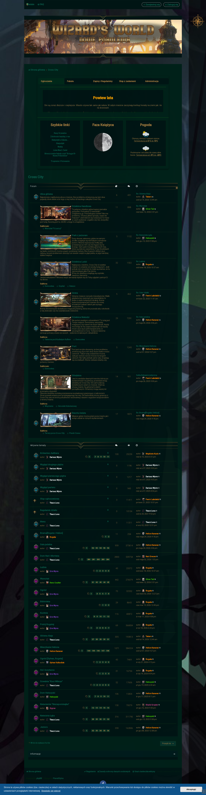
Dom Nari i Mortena (49, 556)
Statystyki (60, 143)
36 (108, 731)
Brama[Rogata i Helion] (51, 533)
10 (104, 457)
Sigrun (52, 708)
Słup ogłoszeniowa (49, 498)
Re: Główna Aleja (143, 194)
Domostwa (48, 286)
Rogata (149, 264)
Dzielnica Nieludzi (80, 317)
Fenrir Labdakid (152, 296)
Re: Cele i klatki (142, 293)
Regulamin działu (48, 510)
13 (97, 708)
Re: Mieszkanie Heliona (146, 346)
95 (104, 548)
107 (103, 651)
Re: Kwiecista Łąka (144, 235)
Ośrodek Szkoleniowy (66, 406)
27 (93, 639)
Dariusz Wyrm (56, 457)
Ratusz (71, 286)
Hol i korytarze (47, 670)
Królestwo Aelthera (49, 453)
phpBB (39, 778)
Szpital (61, 286)
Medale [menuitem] (30, 4)
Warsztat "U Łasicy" (52, 228)
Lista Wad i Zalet (60, 150)
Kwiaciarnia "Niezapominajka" (54, 704)
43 (100, 582)
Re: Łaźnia (140, 261)
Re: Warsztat (141, 206)
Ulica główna (46, 194)
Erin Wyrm (54, 571)
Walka (60, 147)
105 (93, 651)
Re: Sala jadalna (143, 317)
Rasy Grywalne (60, 133)
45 (108, 582)
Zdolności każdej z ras (60, 137)
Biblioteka (45, 601)
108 (107, 651)
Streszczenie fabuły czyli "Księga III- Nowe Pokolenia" (60, 155)
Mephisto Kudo (152, 454)
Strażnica (76, 375)
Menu (42, 521)
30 (104, 639)
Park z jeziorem (79, 235)
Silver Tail (150, 209)
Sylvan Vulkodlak (57, 663)
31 (108, 639)
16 (108, 708)
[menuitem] (41, 4)
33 (97, 731)
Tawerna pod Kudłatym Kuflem (57, 339)
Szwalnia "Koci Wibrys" (51, 681)
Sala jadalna (46, 544)
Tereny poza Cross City (54, 433)
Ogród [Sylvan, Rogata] (51, 658)
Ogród (43, 590)
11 (108, 457)
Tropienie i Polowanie (60, 161)
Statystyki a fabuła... (60, 140)
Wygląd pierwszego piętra (53, 476)
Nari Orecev (151, 556)
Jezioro (44, 727)
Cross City (35, 177)
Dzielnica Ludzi (79, 261)
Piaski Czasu (73, 433)
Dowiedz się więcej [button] (51, 791)
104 (88, 651)
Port (74, 346)
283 (103, 559)
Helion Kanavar (152, 320)
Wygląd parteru (47, 487)
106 (98, 651)
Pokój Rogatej (47, 624)
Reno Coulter (55, 583)
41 (93, 582)
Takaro (149, 197)
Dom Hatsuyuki (47, 692)
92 (93, 548)
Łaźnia (43, 567)
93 (97, 548)
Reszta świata (79, 413)
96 (108, 548)
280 (88, 559)
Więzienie (48, 406)
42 (97, 582)
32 (108, 719)
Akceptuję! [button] (191, 789)
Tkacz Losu (54, 503)
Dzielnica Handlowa (81, 206)
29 (100, 639)
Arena (75, 293)
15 (104, 708)
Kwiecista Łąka (47, 715)
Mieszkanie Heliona (49, 647)
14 (100, 708)
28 (97, 639)
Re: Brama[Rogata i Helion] (147, 413)
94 (100, 548)
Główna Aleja (46, 635)
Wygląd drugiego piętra (51, 464)
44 (104, 582)
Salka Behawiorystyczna (146, 375)
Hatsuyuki (150, 238)
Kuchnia (44, 613)
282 (98, 559)
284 (107, 559)
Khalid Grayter (152, 705)
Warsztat (44, 578)
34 (100, 731)
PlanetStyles (58, 778)
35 (104, 731)
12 (108, 617)
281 (93, 559)
